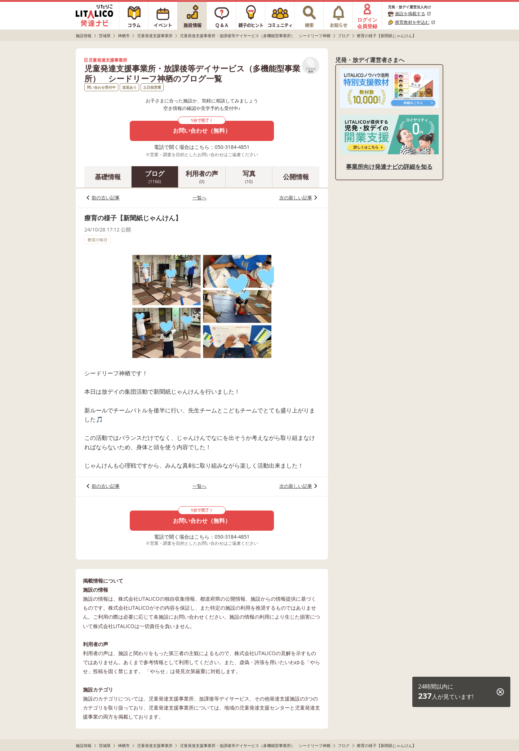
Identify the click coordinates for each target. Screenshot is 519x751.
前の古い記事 (106, 197)
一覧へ (199, 197)
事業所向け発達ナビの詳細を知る (389, 167)
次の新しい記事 (295, 197)
